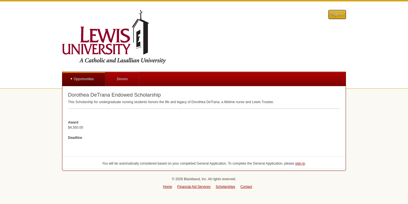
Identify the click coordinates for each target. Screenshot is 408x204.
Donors (122, 79)
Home (167, 187)
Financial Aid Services (194, 187)
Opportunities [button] (84, 79)
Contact (246, 187)
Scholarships (225, 187)
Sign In (337, 14)
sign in (300, 163)
